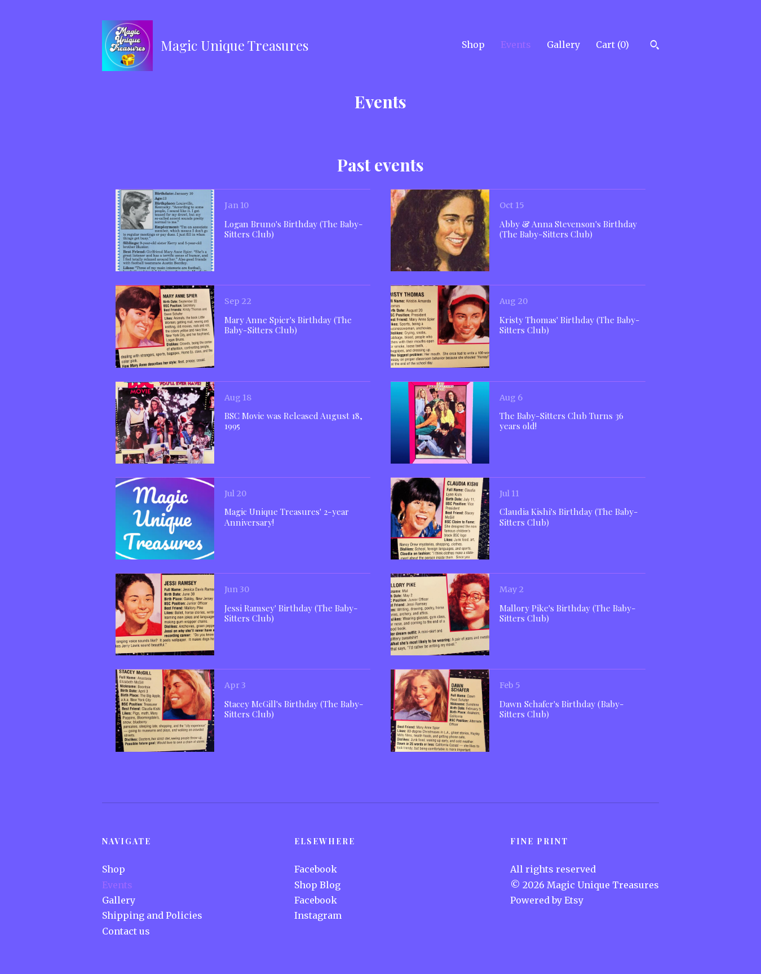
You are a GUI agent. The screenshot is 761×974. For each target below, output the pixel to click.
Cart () (612, 44)
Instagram (318, 915)
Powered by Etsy (546, 900)
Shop (473, 44)
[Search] (655, 46)
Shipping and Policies (152, 915)
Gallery (563, 44)
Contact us (126, 931)
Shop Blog (317, 885)
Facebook (315, 869)
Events (516, 44)
